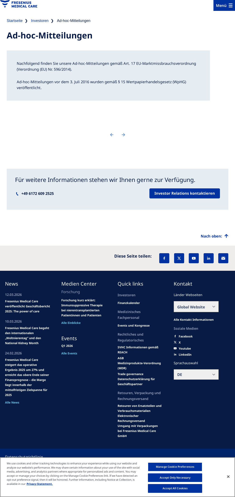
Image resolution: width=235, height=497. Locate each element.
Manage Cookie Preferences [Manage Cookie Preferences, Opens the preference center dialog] (175, 467)
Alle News (12, 402)
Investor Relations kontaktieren (184, 193)
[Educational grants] (121, 358)
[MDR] (140, 366)
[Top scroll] (214, 236)
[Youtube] (185, 348)
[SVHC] (130, 374)
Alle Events (69, 353)
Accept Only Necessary (175, 477)
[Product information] (140, 408)
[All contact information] (194, 319)
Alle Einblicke (71, 323)
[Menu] (224, 5)
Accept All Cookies (175, 488)
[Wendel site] (134, 325)
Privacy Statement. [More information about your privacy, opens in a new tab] (40, 484)
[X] (179, 258)
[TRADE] (140, 382)
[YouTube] (194, 258)
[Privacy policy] (29, 457)
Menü (221, 5)
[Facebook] (164, 258)
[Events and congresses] (140, 350)
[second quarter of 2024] (129, 302)
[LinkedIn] (209, 258)
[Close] (228, 476)
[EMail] (223, 258)
